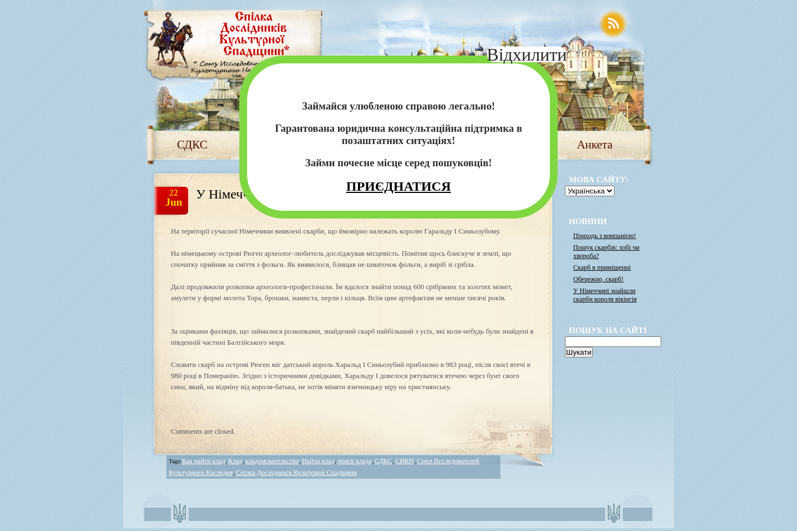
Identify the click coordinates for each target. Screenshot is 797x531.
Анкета (594, 144)
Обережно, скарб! (598, 279)
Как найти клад (203, 461)
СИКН (404, 461)
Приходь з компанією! (604, 236)
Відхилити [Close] (527, 54)
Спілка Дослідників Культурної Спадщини (296, 473)
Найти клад (318, 461)
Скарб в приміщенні (602, 267)
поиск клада (354, 461)
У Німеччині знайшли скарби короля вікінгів (605, 295)
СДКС (192, 144)
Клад (235, 461)
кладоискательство (272, 461)
